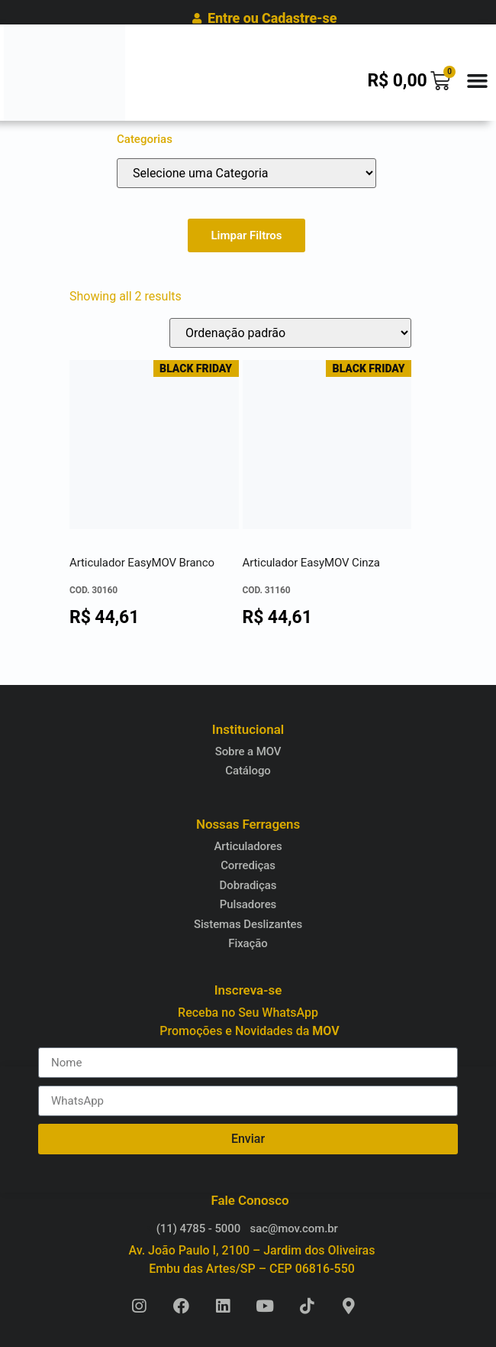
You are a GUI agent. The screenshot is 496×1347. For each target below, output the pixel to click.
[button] (477, 81)
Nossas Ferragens (248, 824)
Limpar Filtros (246, 235)
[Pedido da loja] (290, 333)
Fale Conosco (250, 1200)
